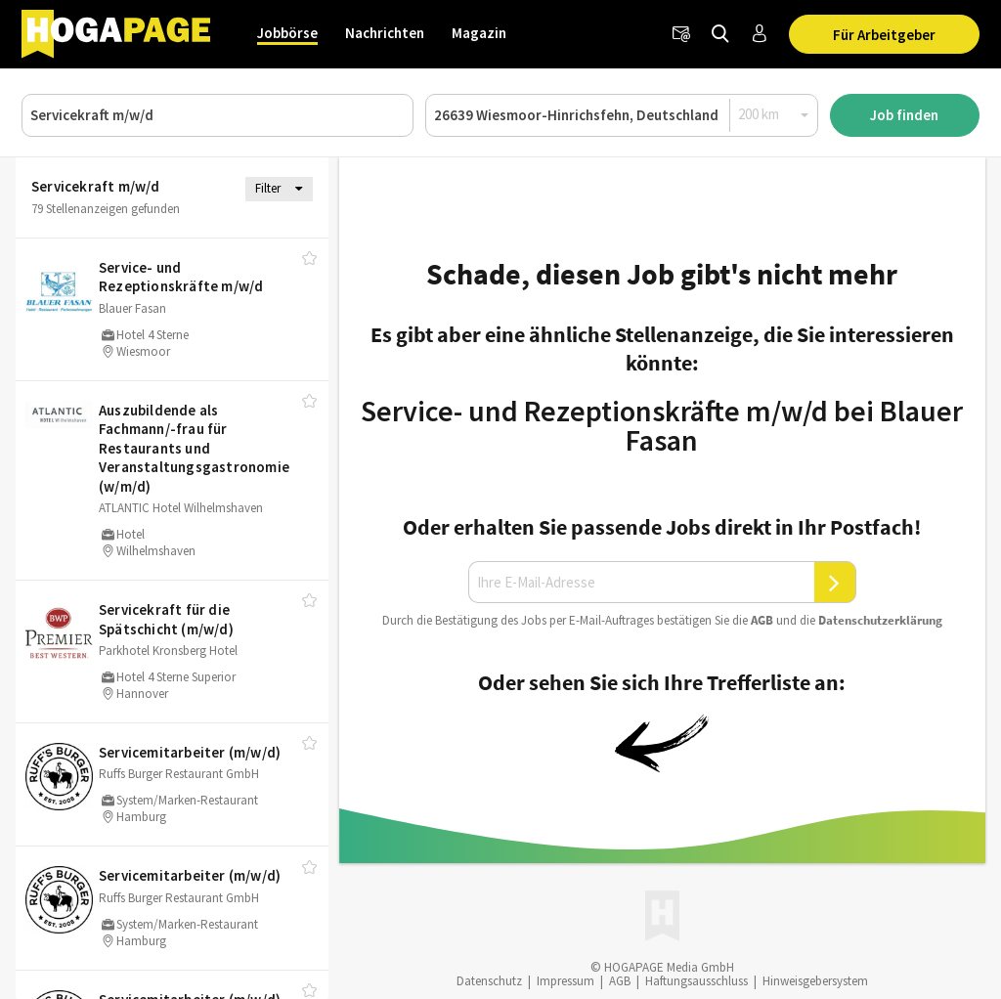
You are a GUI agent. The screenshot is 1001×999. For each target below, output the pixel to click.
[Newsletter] (681, 34)
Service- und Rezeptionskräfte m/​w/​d (181, 277)
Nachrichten (384, 32)
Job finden (904, 115)
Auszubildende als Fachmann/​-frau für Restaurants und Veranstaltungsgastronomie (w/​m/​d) (194, 448)
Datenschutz (489, 981)
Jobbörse (287, 32)
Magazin (479, 32)
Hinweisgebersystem (815, 981)
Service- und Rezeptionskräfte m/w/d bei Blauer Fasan (662, 425)
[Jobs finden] (720, 34)
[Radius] (774, 114)
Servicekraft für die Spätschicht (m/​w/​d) (166, 619)
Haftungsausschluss (696, 981)
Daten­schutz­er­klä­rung (880, 620)
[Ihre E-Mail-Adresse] (641, 582)
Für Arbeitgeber (884, 34)
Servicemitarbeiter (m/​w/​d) (190, 752)
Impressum (565, 981)
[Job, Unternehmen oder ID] (217, 115)
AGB (762, 620)
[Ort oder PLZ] (621, 115)
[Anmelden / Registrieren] (759, 34)
